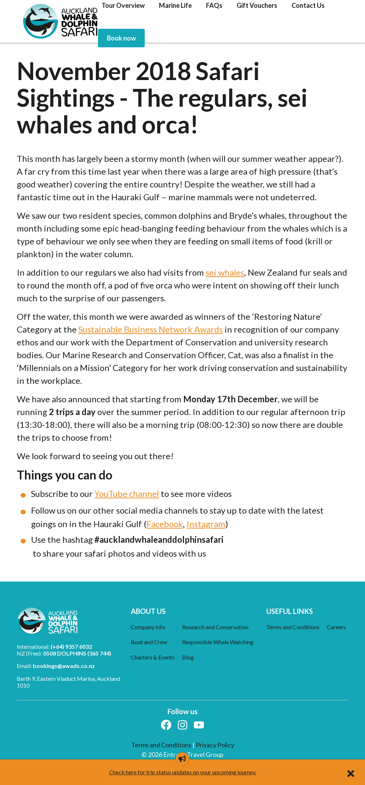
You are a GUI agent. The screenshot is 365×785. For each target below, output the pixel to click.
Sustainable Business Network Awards (150, 329)
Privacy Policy (215, 745)
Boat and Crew (149, 641)
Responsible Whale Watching (217, 641)
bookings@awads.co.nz (64, 665)
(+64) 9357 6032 (71, 646)
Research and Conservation (215, 627)
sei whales (225, 272)
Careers (336, 627)
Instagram (205, 524)
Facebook (164, 524)
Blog (188, 657)
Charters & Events (153, 657)
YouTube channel (126, 493)
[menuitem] (121, 38)
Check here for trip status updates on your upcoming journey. (182, 772)
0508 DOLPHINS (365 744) (77, 653)
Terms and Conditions (292, 627)
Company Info (148, 627)
